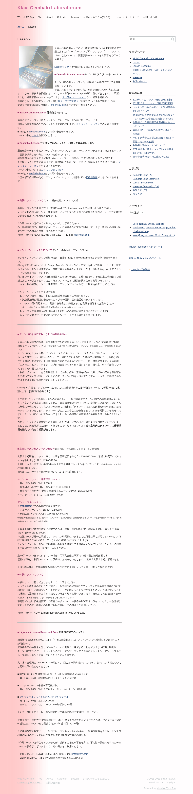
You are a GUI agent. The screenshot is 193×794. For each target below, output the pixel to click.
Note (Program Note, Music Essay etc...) (154, 235)
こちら (35, 135)
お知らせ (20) (140, 190)
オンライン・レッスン (74, 97)
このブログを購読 (140, 269)
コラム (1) (138, 194)
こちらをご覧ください (53, 169)
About (50, 17)
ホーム (21, 26)
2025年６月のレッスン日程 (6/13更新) (153, 103)
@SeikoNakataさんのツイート (145, 258)
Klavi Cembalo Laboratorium (49, 7)
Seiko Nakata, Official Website (148, 223)
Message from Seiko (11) (146, 186)
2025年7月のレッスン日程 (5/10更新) (152, 99)
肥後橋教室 (92, 177)
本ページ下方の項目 (68, 101)
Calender (62, 17)
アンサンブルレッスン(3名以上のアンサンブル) (44, 697)
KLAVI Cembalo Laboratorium (148, 58)
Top (40, 17)
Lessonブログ (61, 66)
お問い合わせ (150, 17)
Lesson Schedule (142, 66)
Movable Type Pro (166, 788)
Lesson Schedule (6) (143, 182)
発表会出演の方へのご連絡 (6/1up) (151, 156)
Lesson (75, 17)
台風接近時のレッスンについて (149, 145)
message (137, 77)
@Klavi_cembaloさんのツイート (146, 246)
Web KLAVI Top (25, 17)
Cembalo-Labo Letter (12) (146, 179)
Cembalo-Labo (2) (142, 175)
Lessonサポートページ (126, 17)
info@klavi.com (58, 104)
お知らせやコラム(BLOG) (96, 17)
